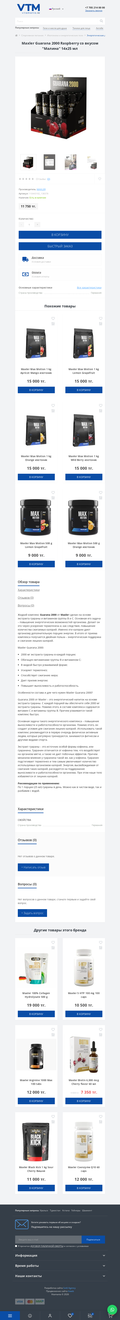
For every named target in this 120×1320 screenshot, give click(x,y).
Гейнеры (75, 1210)
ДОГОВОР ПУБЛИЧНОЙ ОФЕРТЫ (46, 1246)
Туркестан (55, 1210)
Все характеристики (89, 287)
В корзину (60, 235)
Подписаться (93, 1239)
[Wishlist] (99, 179)
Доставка (38, 257)
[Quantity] (29, 224)
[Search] (101, 21)
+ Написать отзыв (33, 867)
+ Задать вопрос (32, 913)
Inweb (71, 1291)
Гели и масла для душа (55, 28)
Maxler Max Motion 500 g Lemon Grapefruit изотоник (36, 547)
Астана (66, 1210)
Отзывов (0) (26, 598)
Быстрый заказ (60, 246)
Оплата (36, 272)
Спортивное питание (32, 35)
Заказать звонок (93, 10)
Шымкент (87, 1210)
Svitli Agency (69, 1287)
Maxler (41, 189)
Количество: (26, 218)
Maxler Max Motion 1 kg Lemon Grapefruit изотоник (84, 372)
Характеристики (29, 590)
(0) (48, 179)
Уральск (44, 1210)
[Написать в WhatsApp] (112, 1310)
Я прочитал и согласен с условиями (53, 1246)
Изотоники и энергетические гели (65, 35)
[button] (50, 1315)
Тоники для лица (81, 28)
